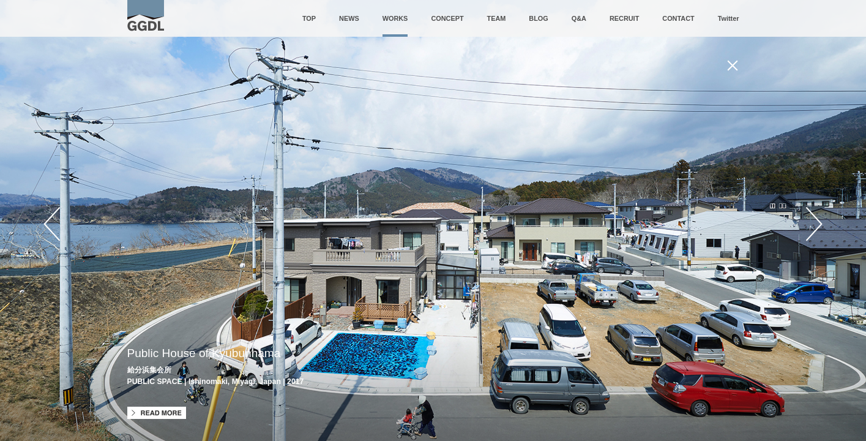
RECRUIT (624, 18)
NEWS (349, 18)
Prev (52, 224)
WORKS (395, 18)
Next (814, 224)
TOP (309, 18)
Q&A (579, 18)
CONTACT (678, 18)
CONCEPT (447, 18)
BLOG (538, 18)
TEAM (496, 18)
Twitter (728, 18)
